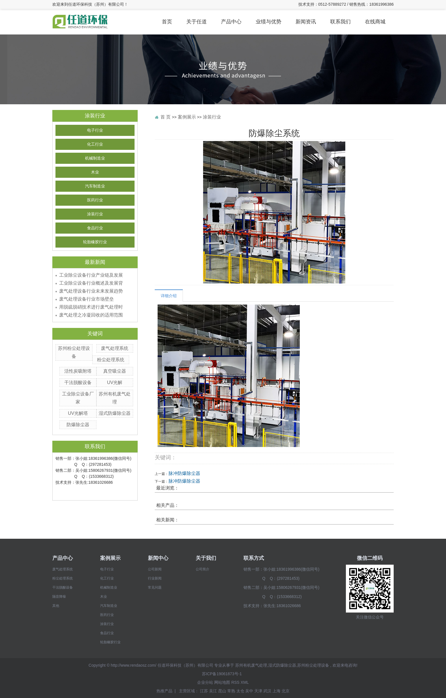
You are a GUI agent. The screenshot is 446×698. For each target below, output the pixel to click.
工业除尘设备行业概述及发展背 (91, 283)
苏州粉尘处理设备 (313, 665)
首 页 (165, 117)
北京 (286, 691)
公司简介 (202, 569)
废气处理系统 (114, 348)
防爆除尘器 (78, 424)
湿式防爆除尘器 (115, 413)
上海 (277, 691)
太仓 (240, 691)
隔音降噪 (59, 597)
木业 (95, 172)
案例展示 (187, 117)
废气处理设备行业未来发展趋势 (91, 291)
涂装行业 (95, 214)
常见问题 (155, 587)
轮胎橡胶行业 (95, 242)
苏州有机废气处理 (251, 665)
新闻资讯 (306, 22)
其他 (55, 606)
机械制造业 (95, 158)
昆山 (222, 691)
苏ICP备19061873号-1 (222, 674)
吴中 (249, 691)
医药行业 (95, 200)
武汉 (267, 691)
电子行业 (95, 130)
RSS (235, 682)
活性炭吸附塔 (78, 371)
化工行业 (95, 144)
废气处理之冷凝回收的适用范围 (91, 315)
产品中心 (231, 22)
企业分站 (205, 682)
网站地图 (222, 682)
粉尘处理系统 (110, 359)
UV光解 (114, 382)
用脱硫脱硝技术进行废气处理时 (91, 307)
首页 (167, 22)
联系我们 (340, 22)
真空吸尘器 (114, 371)
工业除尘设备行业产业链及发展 (91, 275)
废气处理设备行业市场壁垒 (86, 299)
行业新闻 (155, 578)
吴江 (213, 691)
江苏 (204, 691)
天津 (258, 691)
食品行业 (95, 228)
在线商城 (375, 22)
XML (245, 682)
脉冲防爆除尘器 (184, 473)
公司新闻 (155, 569)
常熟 (231, 691)
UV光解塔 (78, 413)
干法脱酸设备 (78, 382)
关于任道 (196, 22)
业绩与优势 (268, 22)
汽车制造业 (95, 186)
